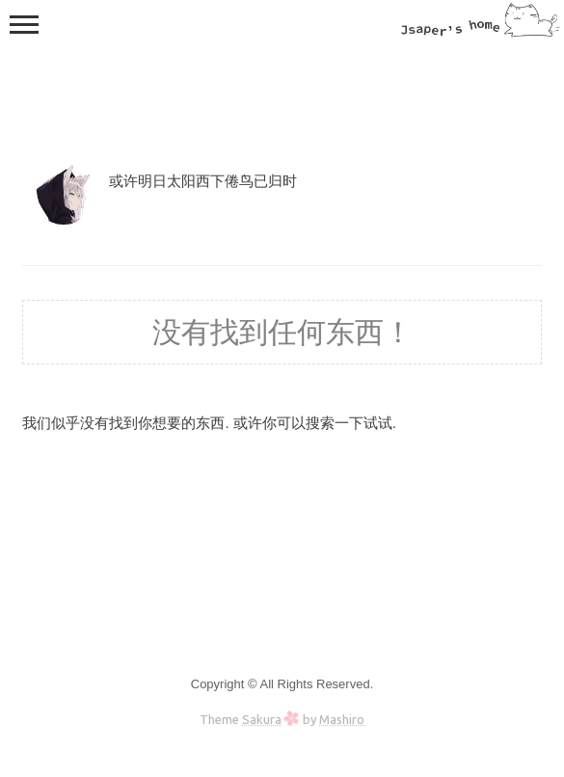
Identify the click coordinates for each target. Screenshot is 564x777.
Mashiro (341, 719)
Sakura (262, 719)
